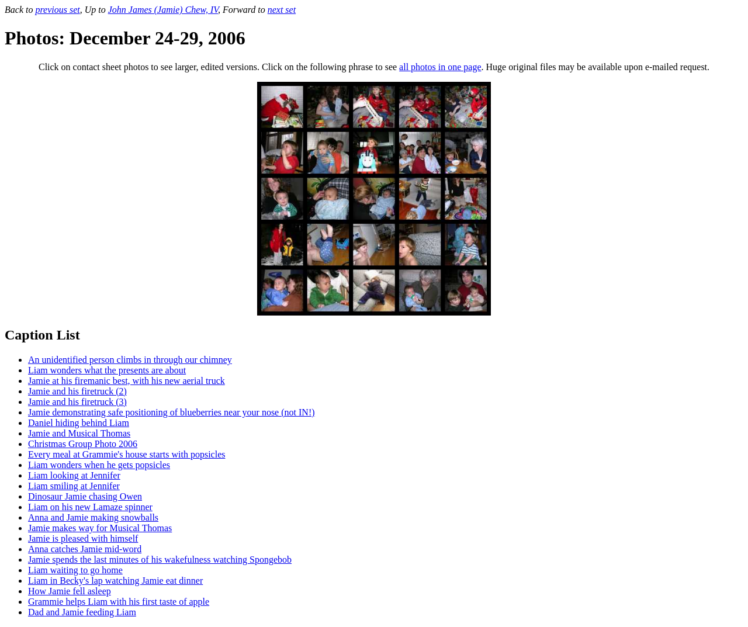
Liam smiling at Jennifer (74, 486)
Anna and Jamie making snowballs (93, 517)
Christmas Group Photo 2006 (82, 444)
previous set (57, 10)
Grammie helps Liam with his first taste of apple (118, 602)
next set (282, 10)
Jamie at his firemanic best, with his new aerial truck (126, 381)
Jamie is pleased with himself (83, 538)
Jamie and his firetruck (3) (77, 402)
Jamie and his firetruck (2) (77, 391)
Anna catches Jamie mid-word (84, 549)
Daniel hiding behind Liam (78, 423)
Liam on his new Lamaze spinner (90, 507)
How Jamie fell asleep (69, 591)
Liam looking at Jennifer (74, 475)
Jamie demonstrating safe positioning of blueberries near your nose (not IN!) (171, 412)
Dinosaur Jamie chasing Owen (85, 496)
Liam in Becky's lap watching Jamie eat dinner (115, 581)
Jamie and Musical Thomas (79, 433)
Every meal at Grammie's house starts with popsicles (126, 454)
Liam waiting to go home (75, 570)
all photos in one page (440, 67)
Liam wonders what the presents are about (107, 370)
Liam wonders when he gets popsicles (99, 465)
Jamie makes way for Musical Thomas (100, 528)
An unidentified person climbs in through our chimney (130, 360)
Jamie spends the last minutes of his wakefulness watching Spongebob (160, 559)
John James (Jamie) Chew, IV (163, 10)
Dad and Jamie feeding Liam (82, 612)
